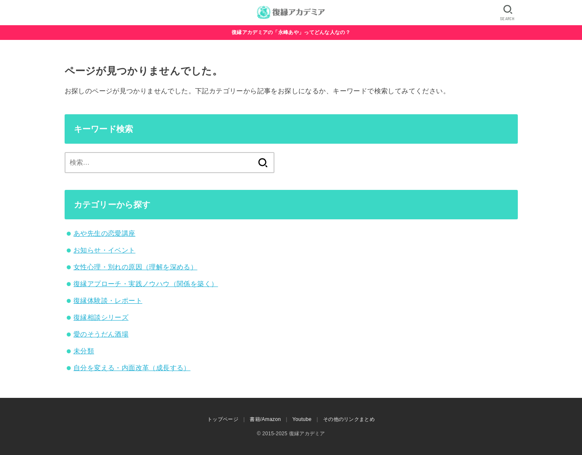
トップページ (222, 419)
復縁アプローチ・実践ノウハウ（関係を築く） (145, 283)
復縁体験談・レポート (107, 300)
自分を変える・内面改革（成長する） (132, 367)
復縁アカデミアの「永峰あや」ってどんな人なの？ (291, 32)
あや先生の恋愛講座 (104, 233)
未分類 (83, 351)
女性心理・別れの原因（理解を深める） (135, 267)
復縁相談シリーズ (100, 317)
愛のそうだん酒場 (100, 334)
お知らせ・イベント (104, 250)
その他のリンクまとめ (349, 419)
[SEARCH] (507, 12)
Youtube (302, 419)
